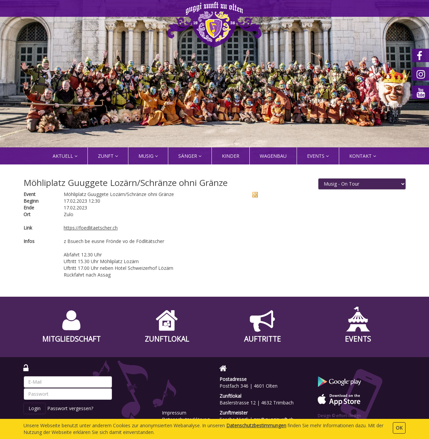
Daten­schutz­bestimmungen (256, 425)
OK (399, 428)
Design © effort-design (339, 416)
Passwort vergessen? (70, 408)
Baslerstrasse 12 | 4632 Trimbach (257, 402)
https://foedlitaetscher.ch (91, 228)
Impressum (174, 412)
